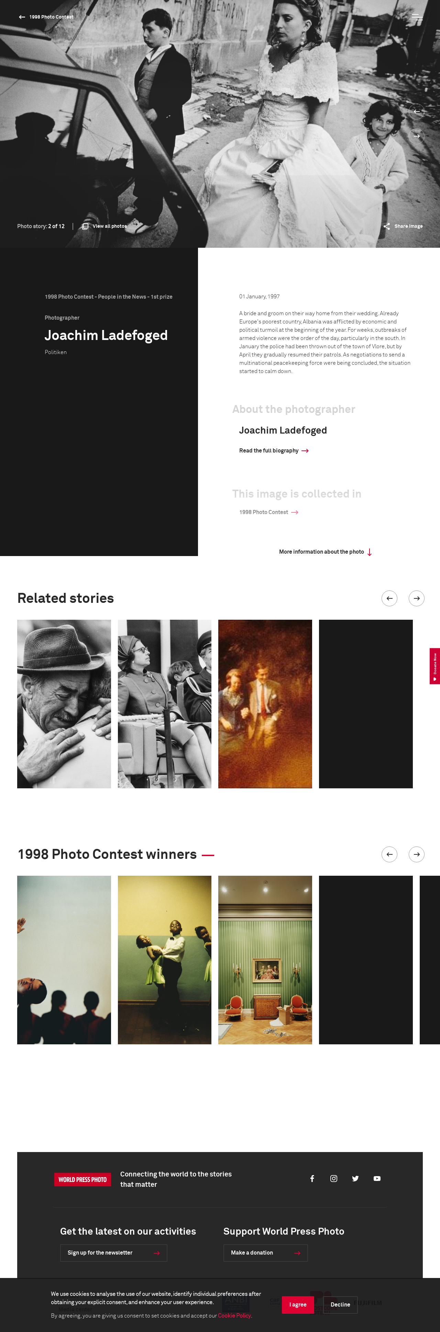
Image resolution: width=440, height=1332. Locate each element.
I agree (298, 1305)
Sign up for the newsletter (100, 1253)
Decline (340, 1305)
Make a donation (252, 1253)
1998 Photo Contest (51, 17)
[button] (389, 598)
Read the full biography (268, 451)
